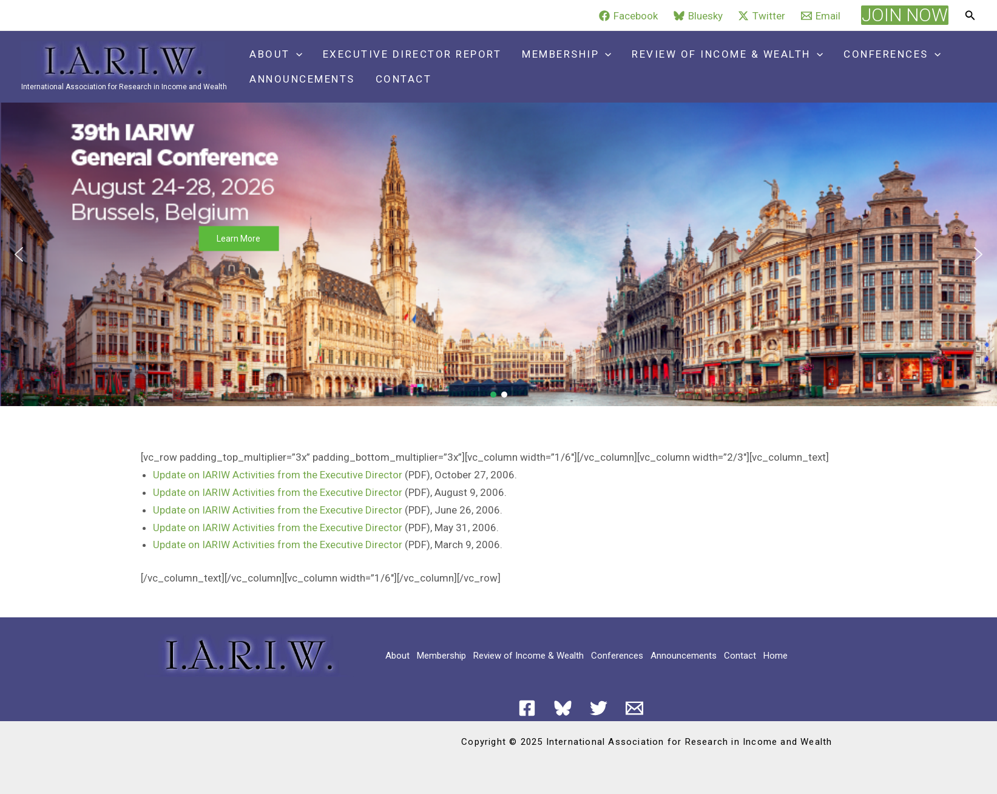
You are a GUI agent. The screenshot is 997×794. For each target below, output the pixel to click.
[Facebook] (628, 15)
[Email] (821, 15)
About (275, 54)
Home (775, 655)
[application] (296, 54)
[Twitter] (762, 15)
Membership (566, 54)
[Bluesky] (698, 15)
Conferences (892, 54)
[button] (905, 15)
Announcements (302, 79)
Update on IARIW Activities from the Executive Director (277, 475)
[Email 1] (634, 708)
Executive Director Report (412, 54)
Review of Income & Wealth (727, 54)
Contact (404, 79)
